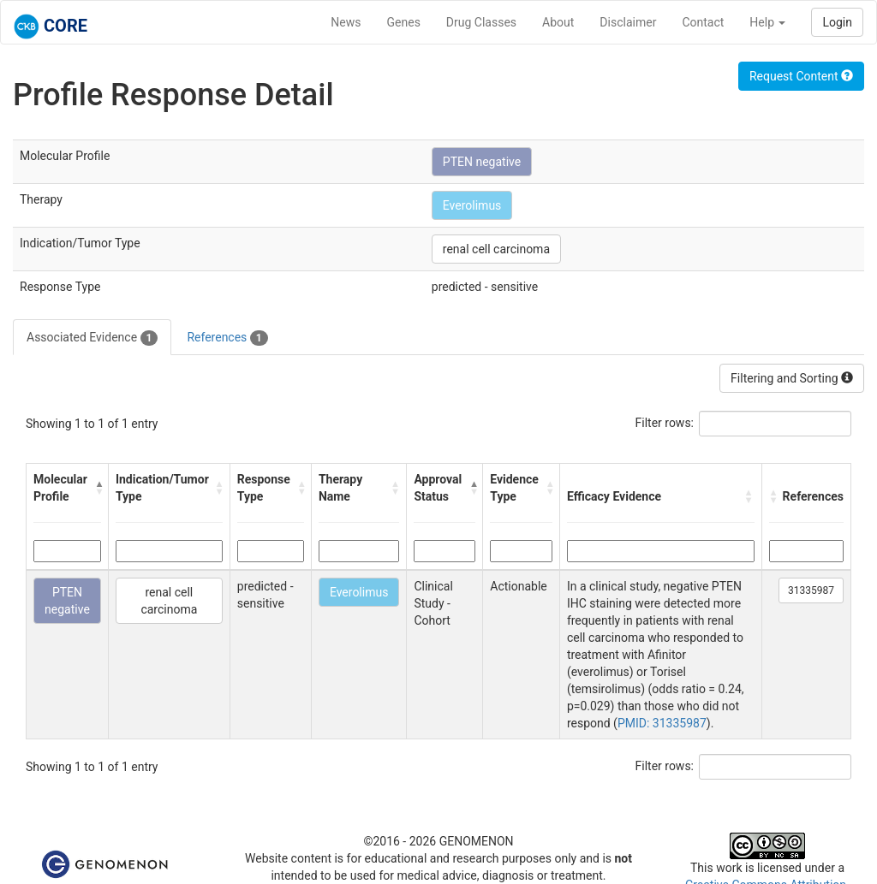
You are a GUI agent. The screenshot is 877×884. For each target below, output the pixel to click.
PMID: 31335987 (662, 723)
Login (837, 22)
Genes (404, 22)
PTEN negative (482, 162)
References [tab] (227, 338)
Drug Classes (481, 22)
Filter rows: (665, 423)
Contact (703, 22)
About (558, 22)
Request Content (801, 76)
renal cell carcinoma (496, 249)
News (346, 22)
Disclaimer (628, 22)
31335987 (811, 590)
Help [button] (767, 22)
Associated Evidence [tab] (92, 338)
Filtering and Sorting (792, 378)
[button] (97, 487)
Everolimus (472, 205)
